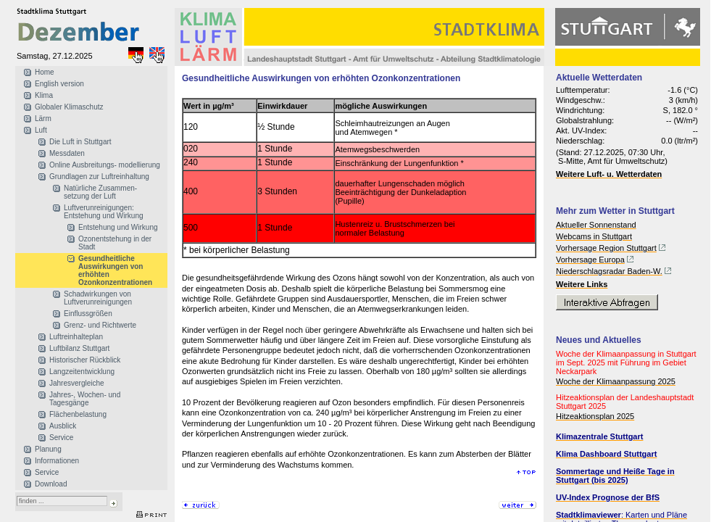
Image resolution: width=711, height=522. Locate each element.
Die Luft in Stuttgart (80, 142)
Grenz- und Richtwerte (100, 325)
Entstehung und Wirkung (118, 227)
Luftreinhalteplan (76, 337)
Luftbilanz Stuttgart (79, 348)
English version (59, 84)
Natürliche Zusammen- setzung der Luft (100, 192)
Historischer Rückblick (84, 360)
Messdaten (67, 153)
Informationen (57, 461)
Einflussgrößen (88, 314)
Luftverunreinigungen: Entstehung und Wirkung (104, 212)
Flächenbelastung (78, 414)
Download (51, 484)
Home (44, 72)
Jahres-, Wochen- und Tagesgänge (84, 399)
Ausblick (62, 426)
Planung (48, 449)
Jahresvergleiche (76, 383)
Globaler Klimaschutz (69, 107)
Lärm (43, 119)
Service (61, 438)
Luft (41, 130)
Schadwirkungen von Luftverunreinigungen (98, 298)
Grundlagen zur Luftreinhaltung (99, 177)
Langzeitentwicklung (82, 372)
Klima (44, 95)
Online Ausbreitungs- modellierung (104, 165)
